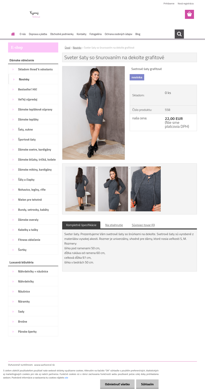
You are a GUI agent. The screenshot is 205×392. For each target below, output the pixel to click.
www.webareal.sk (44, 365)
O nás (23, 34)
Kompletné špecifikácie (81, 225)
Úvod (67, 48)
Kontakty (81, 34)
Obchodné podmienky (62, 34)
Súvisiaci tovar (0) (143, 225)
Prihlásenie (168, 3)
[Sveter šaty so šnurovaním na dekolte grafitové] (93, 67)
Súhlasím (147, 384)
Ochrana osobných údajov (118, 34)
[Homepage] (12, 34)
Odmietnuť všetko (117, 384)
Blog (137, 34)
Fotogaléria (96, 34)
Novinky (77, 48)
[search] (179, 34)
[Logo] (35, 14)
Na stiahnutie (114, 225)
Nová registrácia (186, 3)
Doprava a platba (38, 34)
